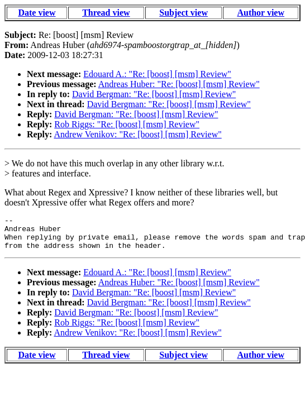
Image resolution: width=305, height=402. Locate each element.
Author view (260, 12)
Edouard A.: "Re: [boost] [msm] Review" (157, 74)
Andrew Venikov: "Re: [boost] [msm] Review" (137, 134)
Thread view (106, 12)
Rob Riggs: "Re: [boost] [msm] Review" (126, 124)
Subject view (183, 12)
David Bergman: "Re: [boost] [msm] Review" (154, 94)
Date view (36, 12)
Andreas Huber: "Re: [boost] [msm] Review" (179, 84)
